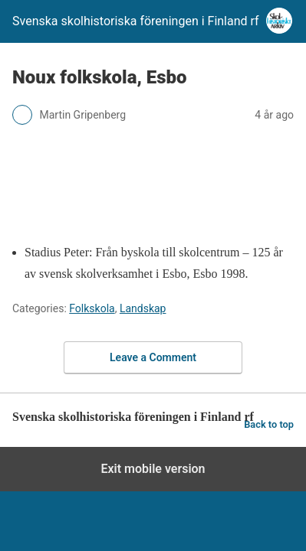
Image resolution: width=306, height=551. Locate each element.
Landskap (143, 308)
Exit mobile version (152, 468)
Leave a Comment (153, 357)
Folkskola (91, 308)
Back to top (269, 424)
